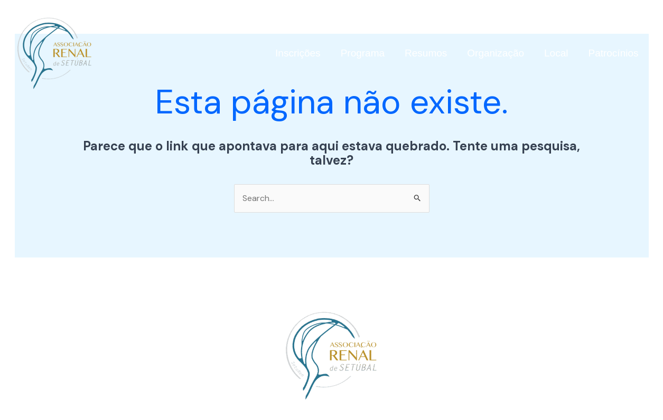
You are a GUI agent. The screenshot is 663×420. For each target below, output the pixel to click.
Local (556, 53)
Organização (495, 53)
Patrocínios (613, 53)
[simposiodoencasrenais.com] (54, 52)
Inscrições (298, 53)
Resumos (426, 53)
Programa (363, 53)
